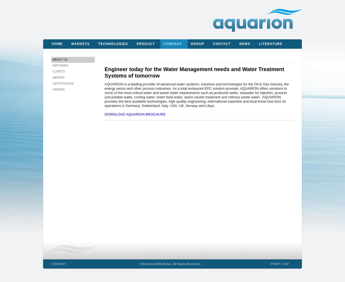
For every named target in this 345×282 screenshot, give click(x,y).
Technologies (113, 44)
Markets (80, 44)
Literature (270, 44)
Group (197, 44)
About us (60, 59)
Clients (59, 71)
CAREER (59, 89)
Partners (60, 65)
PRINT (275, 264)
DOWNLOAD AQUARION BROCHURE (135, 114)
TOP (285, 264)
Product (146, 44)
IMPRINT (59, 77)
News (244, 44)
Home (57, 44)
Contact (222, 44)
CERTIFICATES (63, 83)
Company (173, 44)
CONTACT (58, 264)
